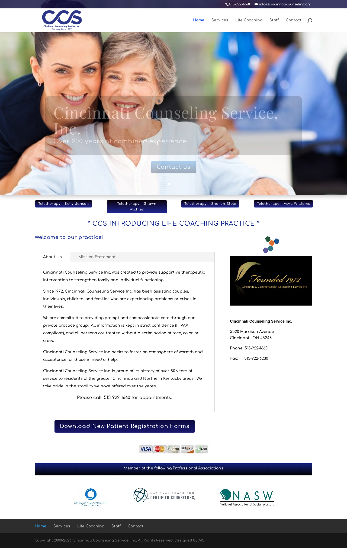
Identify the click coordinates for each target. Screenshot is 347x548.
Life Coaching (248, 20)
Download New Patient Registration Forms (124, 426)
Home (198, 20)
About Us (52, 257)
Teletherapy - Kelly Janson (63, 204)
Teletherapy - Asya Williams (283, 204)
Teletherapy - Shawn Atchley (136, 206)
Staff (274, 20)
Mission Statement (97, 257)
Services (219, 20)
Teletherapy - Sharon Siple (210, 204)
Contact (293, 20)
